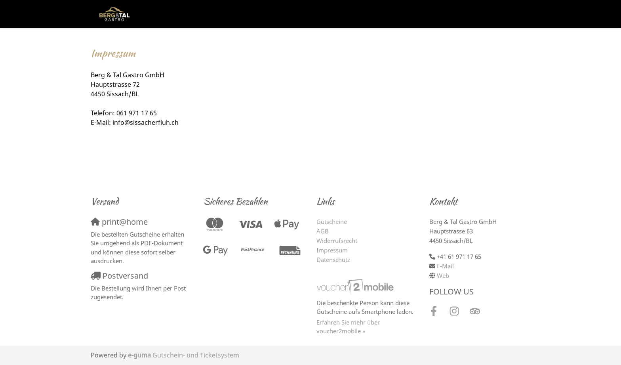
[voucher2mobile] (356, 286)
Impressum (332, 250)
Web (443, 275)
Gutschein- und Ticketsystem (183, 355)
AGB (322, 231)
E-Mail (445, 266)
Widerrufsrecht (336, 241)
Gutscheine (331, 221)
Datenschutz (333, 260)
